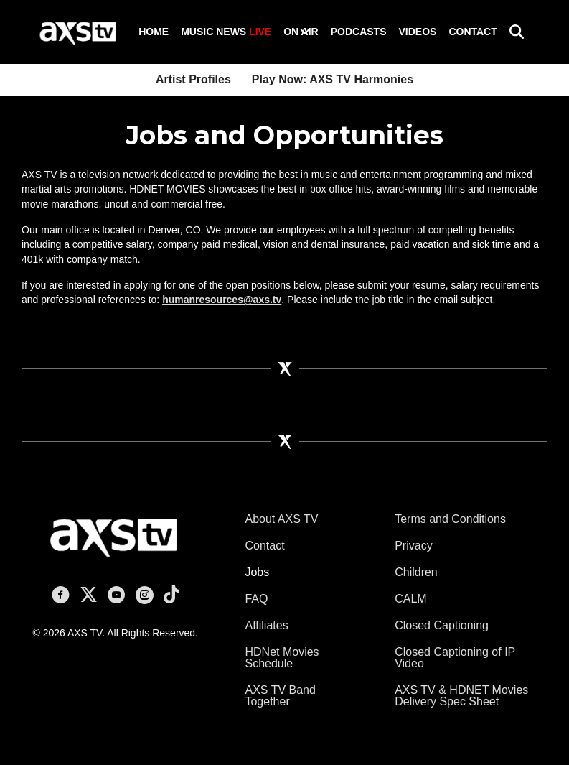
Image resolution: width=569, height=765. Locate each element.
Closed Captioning (442, 625)
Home (153, 31)
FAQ (256, 599)
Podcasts (359, 31)
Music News (226, 31)
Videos (417, 31)
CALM (410, 599)
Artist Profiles (193, 79)
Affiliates (266, 625)
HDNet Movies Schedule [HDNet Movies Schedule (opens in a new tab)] (282, 657)
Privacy (413, 545)
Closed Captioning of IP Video (455, 657)
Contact (472, 31)
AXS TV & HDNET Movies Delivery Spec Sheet (461, 696)
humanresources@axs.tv (221, 299)
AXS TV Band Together (280, 696)
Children (416, 572)
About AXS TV (281, 519)
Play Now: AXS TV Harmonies (332, 79)
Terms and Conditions (450, 519)
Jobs (257, 572)
